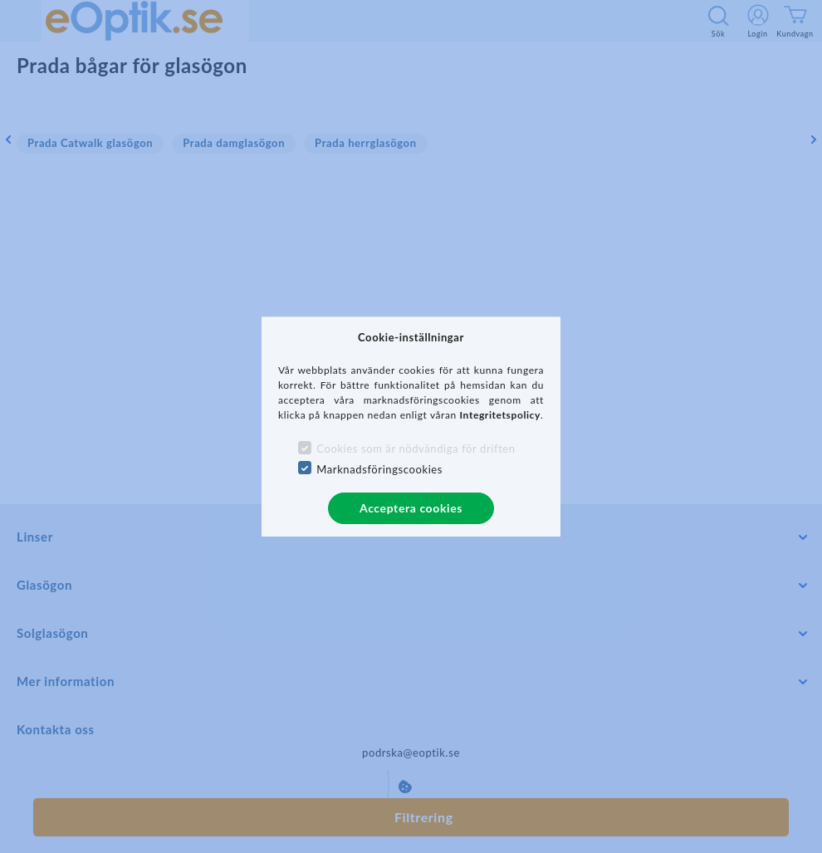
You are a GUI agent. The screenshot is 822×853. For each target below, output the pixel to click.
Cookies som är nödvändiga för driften (415, 448)
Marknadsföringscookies (379, 469)
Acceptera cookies (411, 508)
